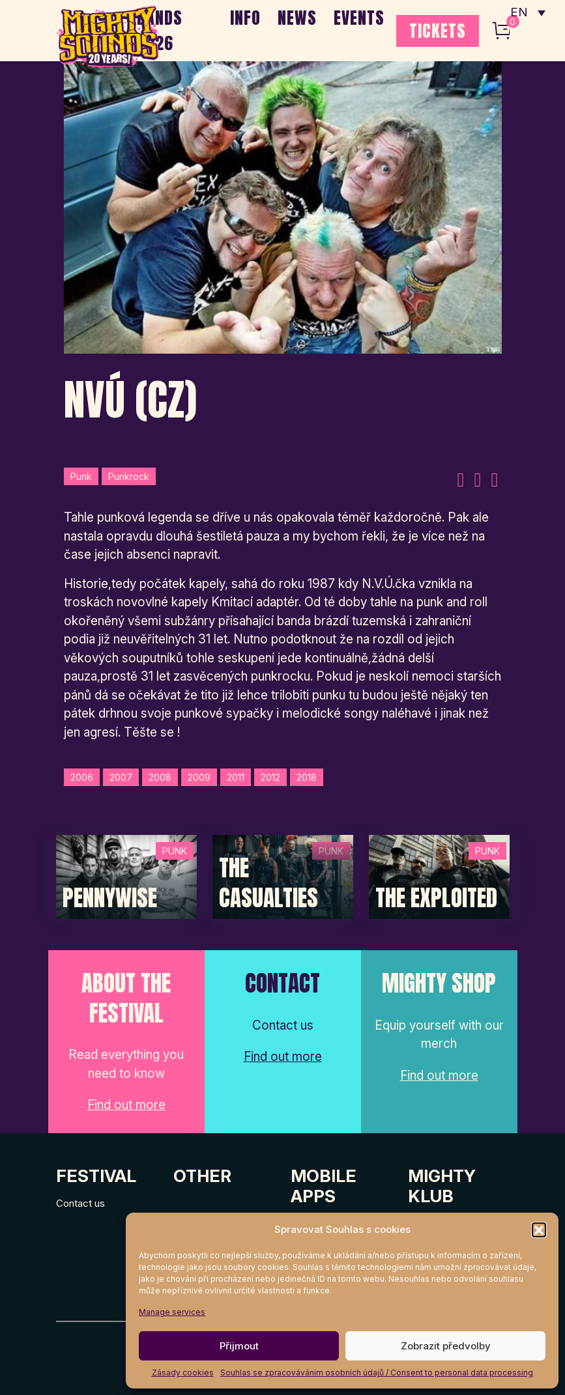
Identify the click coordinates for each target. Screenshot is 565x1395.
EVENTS (359, 18)
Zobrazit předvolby (446, 1346)
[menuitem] (528, 13)
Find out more (126, 1104)
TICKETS (437, 31)
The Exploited (436, 898)
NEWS (297, 18)
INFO (245, 18)
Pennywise (110, 898)
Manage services (172, 1312)
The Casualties (268, 882)
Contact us (80, 1203)
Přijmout (239, 1346)
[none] (528, 13)
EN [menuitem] (519, 13)
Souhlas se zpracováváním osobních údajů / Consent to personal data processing (376, 1372)
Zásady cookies (183, 1372)
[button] (538, 1229)
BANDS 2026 (159, 30)
